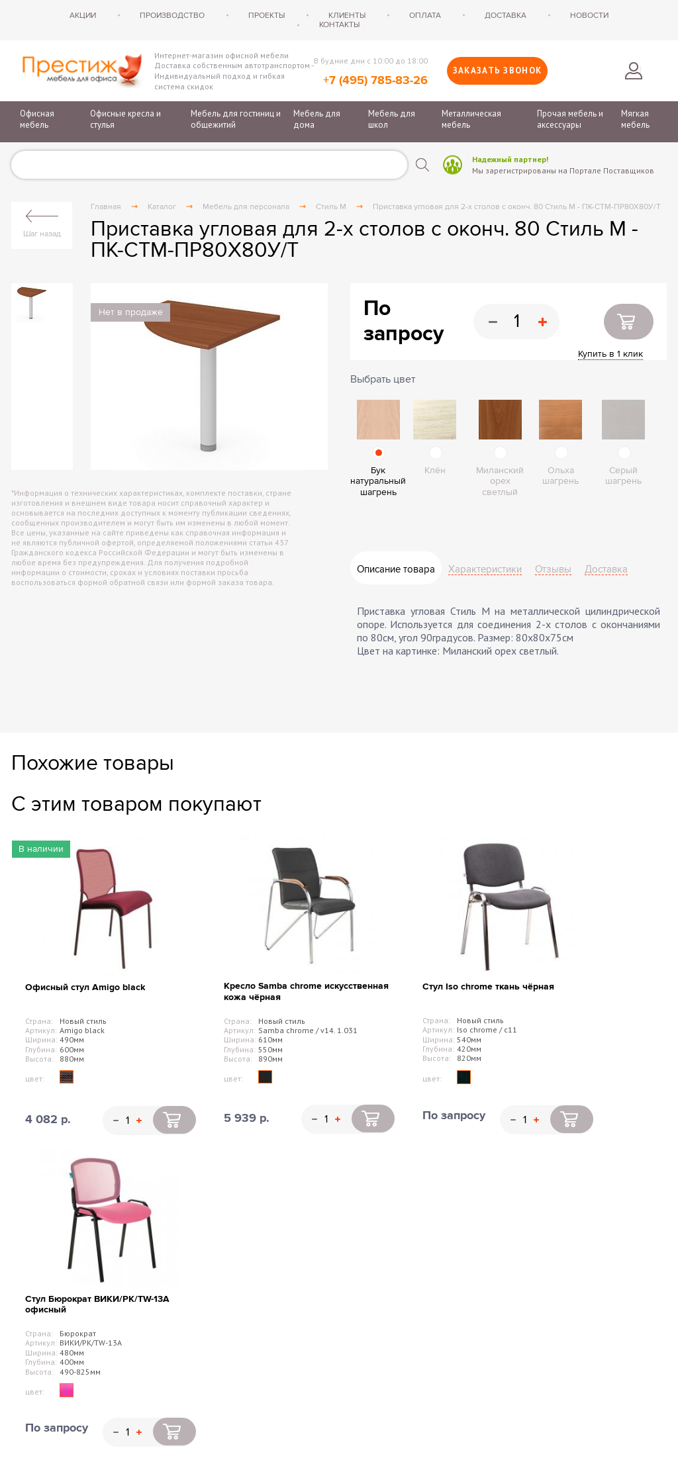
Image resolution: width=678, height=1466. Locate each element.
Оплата (425, 15)
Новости (589, 15)
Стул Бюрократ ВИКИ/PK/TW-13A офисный (97, 1304)
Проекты (266, 15)
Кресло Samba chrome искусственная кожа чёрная (306, 991)
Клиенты (346, 15)
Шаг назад (42, 233)
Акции (83, 15)
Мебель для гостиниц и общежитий (236, 119)
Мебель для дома (316, 119)
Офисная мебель (37, 119)
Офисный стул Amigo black (85, 987)
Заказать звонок (497, 70)
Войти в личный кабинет (633, 70)
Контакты (339, 24)
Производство (172, 15)
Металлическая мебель (471, 119)
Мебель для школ (391, 119)
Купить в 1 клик (610, 353)
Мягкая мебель (635, 119)
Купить (629, 322)
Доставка (505, 15)
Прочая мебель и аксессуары (570, 119)
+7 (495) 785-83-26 (375, 80)
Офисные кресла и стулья (125, 119)
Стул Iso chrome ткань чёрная (488, 986)
